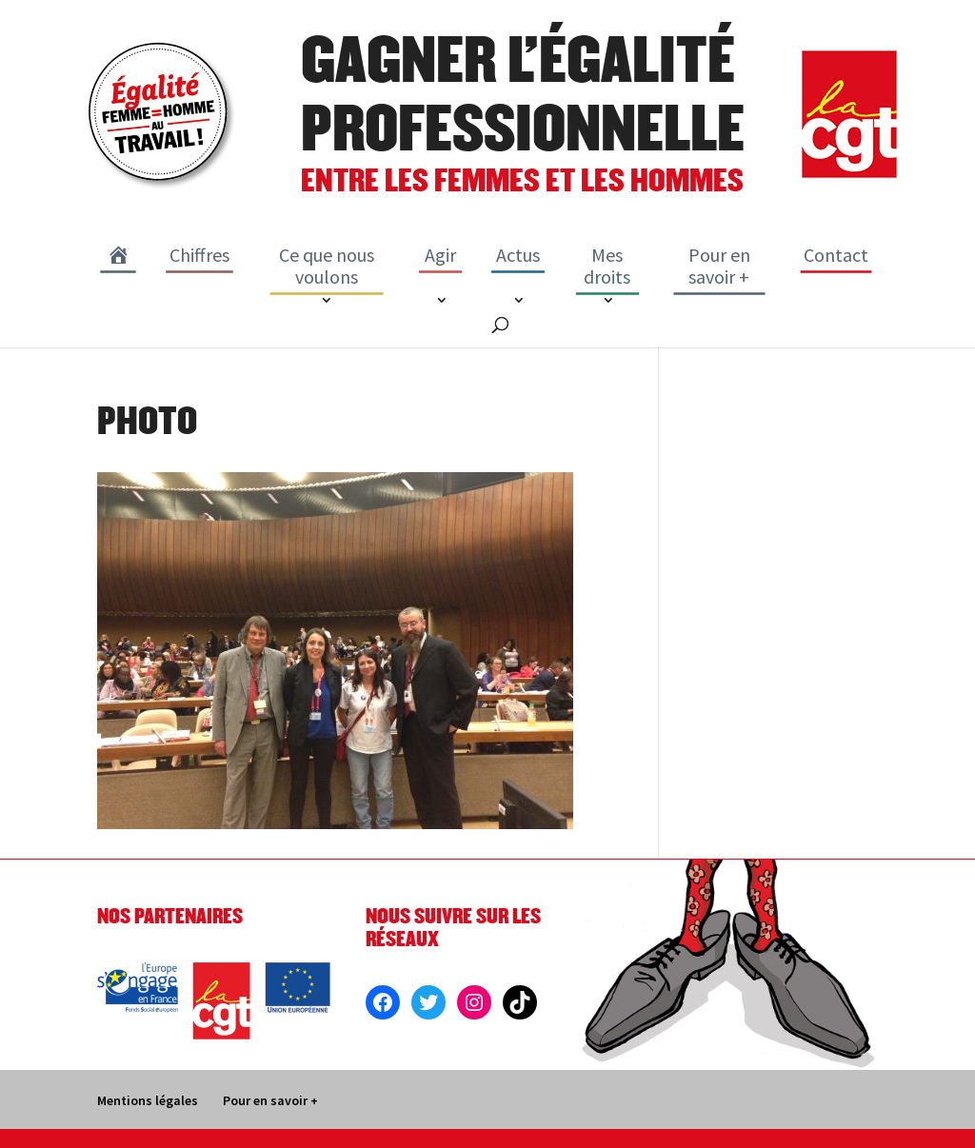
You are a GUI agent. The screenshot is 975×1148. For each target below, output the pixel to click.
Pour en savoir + (719, 265)
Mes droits (607, 265)
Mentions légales (147, 1100)
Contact (836, 255)
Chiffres (199, 255)
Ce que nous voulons (326, 265)
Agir (440, 255)
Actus (518, 255)
